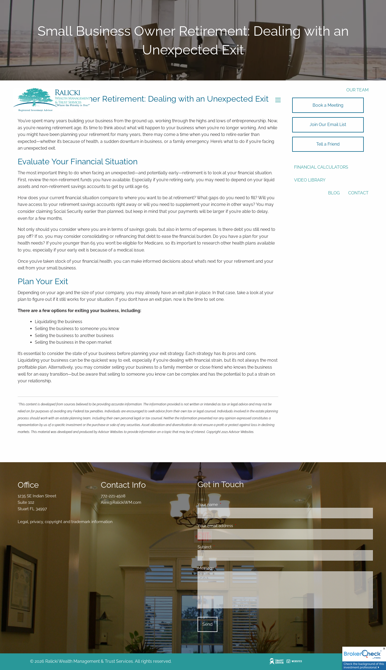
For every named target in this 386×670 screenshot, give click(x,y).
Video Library (309, 180)
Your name (227, 504)
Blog (334, 192)
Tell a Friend (328, 144)
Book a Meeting (328, 105)
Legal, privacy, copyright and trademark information (65, 521)
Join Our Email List (328, 124)
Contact (358, 192)
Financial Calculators (321, 167)
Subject (224, 547)
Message (225, 568)
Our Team (357, 89)
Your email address (235, 525)
